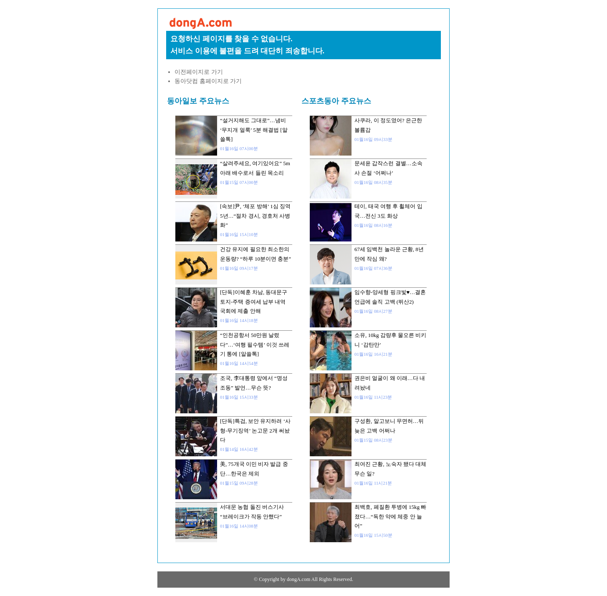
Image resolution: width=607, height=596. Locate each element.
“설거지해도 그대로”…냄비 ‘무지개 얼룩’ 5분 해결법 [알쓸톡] (254, 129)
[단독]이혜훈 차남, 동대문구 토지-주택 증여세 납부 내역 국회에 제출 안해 (253, 301)
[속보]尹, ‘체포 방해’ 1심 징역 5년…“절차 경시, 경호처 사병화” (255, 215)
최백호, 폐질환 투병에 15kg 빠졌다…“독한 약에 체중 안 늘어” (390, 516)
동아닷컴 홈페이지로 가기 (208, 81)
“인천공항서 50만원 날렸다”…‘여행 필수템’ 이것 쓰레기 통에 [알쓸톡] (254, 344)
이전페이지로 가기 (199, 72)
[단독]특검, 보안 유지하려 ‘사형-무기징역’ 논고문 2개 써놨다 (255, 430)
